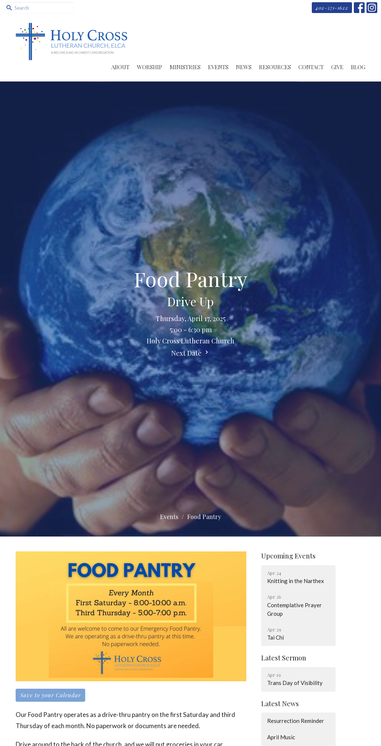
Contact (311, 67)
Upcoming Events (288, 555)
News (244, 67)
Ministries (185, 67)
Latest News (280, 703)
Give (337, 67)
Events (218, 67)
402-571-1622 (332, 7)
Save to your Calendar (50, 695)
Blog (358, 67)
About (120, 67)
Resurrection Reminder (295, 720)
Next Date (190, 353)
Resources (275, 67)
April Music (281, 737)
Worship (149, 67)
